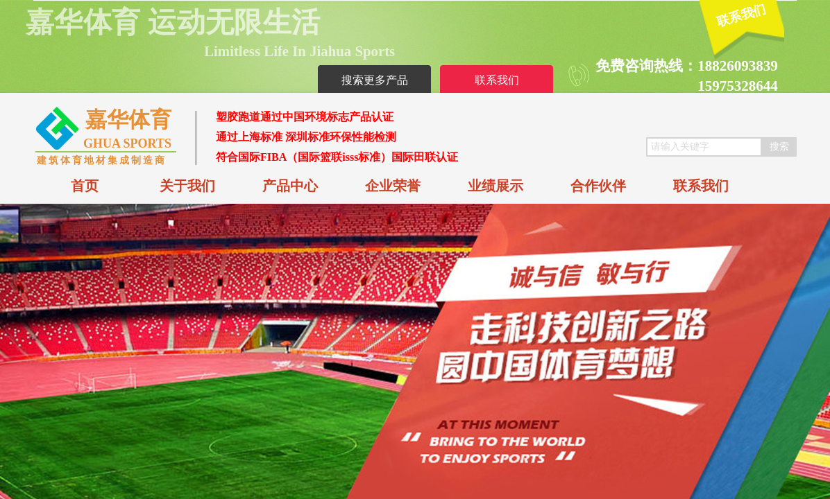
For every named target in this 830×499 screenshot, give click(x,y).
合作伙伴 (598, 185)
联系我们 (701, 185)
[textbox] (704, 147)
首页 (85, 185)
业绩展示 (495, 185)
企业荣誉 (393, 185)
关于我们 (187, 185)
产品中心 (290, 185)
